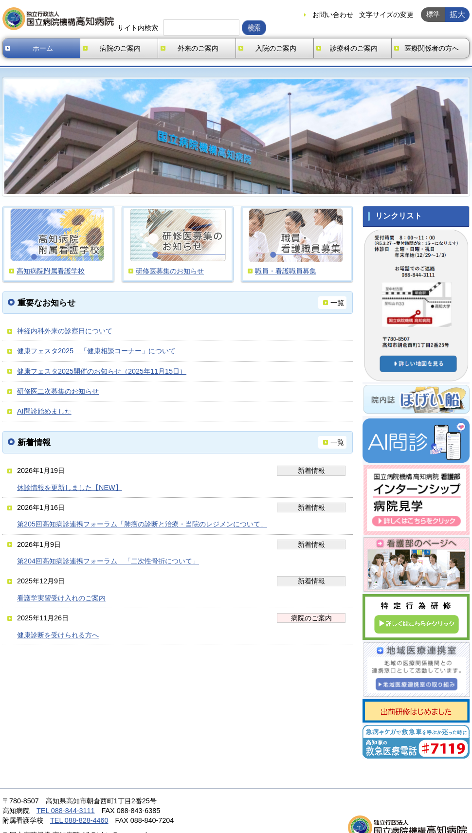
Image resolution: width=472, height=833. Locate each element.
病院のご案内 (120, 48)
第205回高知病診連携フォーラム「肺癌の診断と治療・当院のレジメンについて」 (142, 524)
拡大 (457, 14)
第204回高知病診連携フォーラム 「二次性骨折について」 (108, 561)
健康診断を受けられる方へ (58, 635)
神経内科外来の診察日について (64, 331)
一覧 (337, 303)
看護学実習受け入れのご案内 (61, 598)
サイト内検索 (137, 28)
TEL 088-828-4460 (79, 820)
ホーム (43, 48)
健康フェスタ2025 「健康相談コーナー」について (96, 351)
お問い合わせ (332, 14)
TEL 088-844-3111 (65, 811)
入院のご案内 (275, 48)
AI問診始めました (44, 411)
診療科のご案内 (354, 48)
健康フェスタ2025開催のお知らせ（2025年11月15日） (101, 371)
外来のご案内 (198, 48)
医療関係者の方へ (431, 48)
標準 (433, 14)
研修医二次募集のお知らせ (58, 391)
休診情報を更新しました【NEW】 (69, 487)
